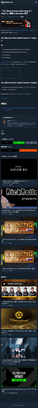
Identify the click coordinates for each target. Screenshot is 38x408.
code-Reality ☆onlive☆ (6, 62)
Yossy (9, 120)
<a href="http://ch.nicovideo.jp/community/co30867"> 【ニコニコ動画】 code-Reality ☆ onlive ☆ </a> (10, 73)
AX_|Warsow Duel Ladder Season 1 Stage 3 (22, 30)
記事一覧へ (14, 120)
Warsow (22, 16)
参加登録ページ (6, 98)
